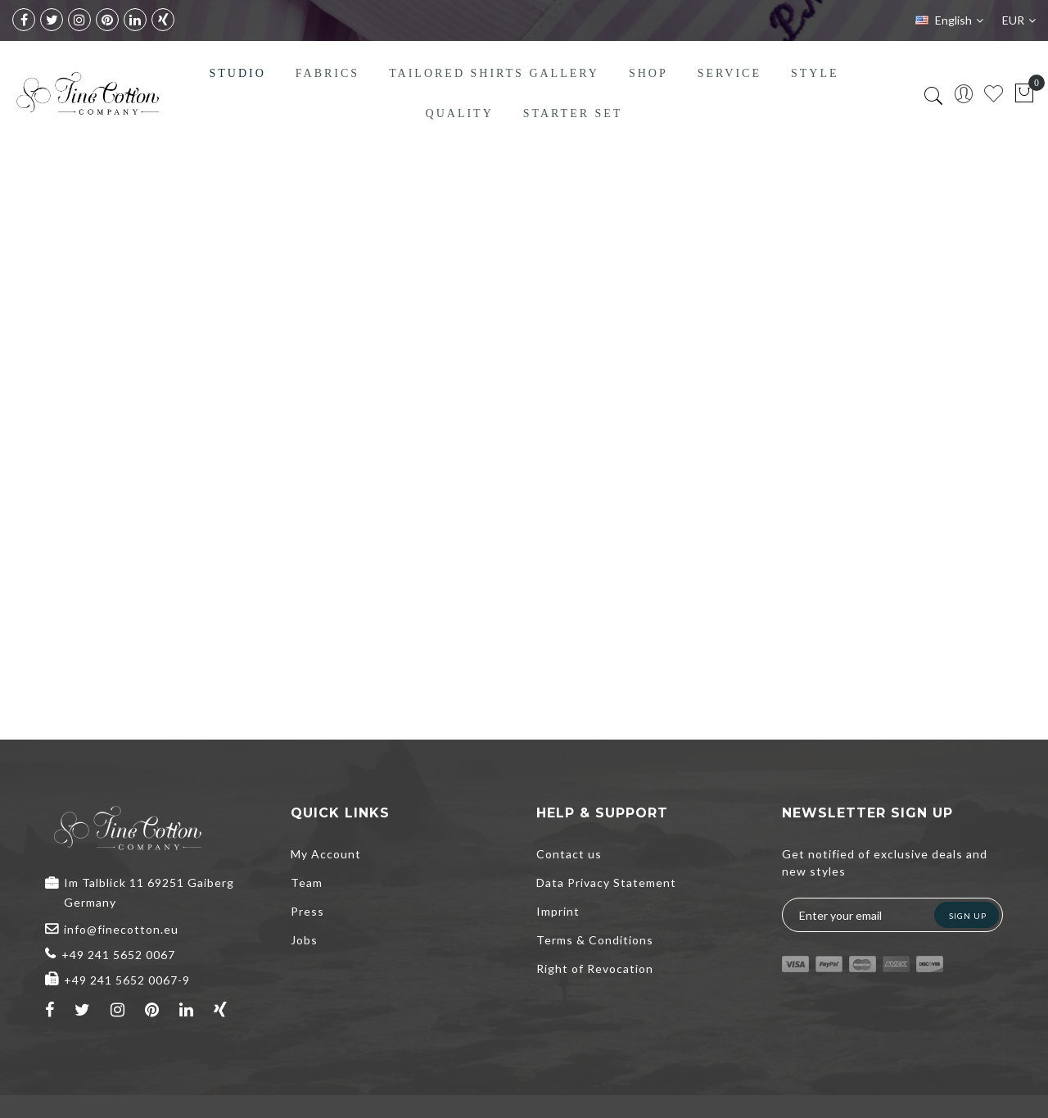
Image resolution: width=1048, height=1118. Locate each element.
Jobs (304, 940)
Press (307, 911)
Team (307, 882)
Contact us (569, 854)
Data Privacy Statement (606, 882)
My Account (326, 854)
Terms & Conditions (594, 940)
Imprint (558, 911)
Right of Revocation (594, 968)
